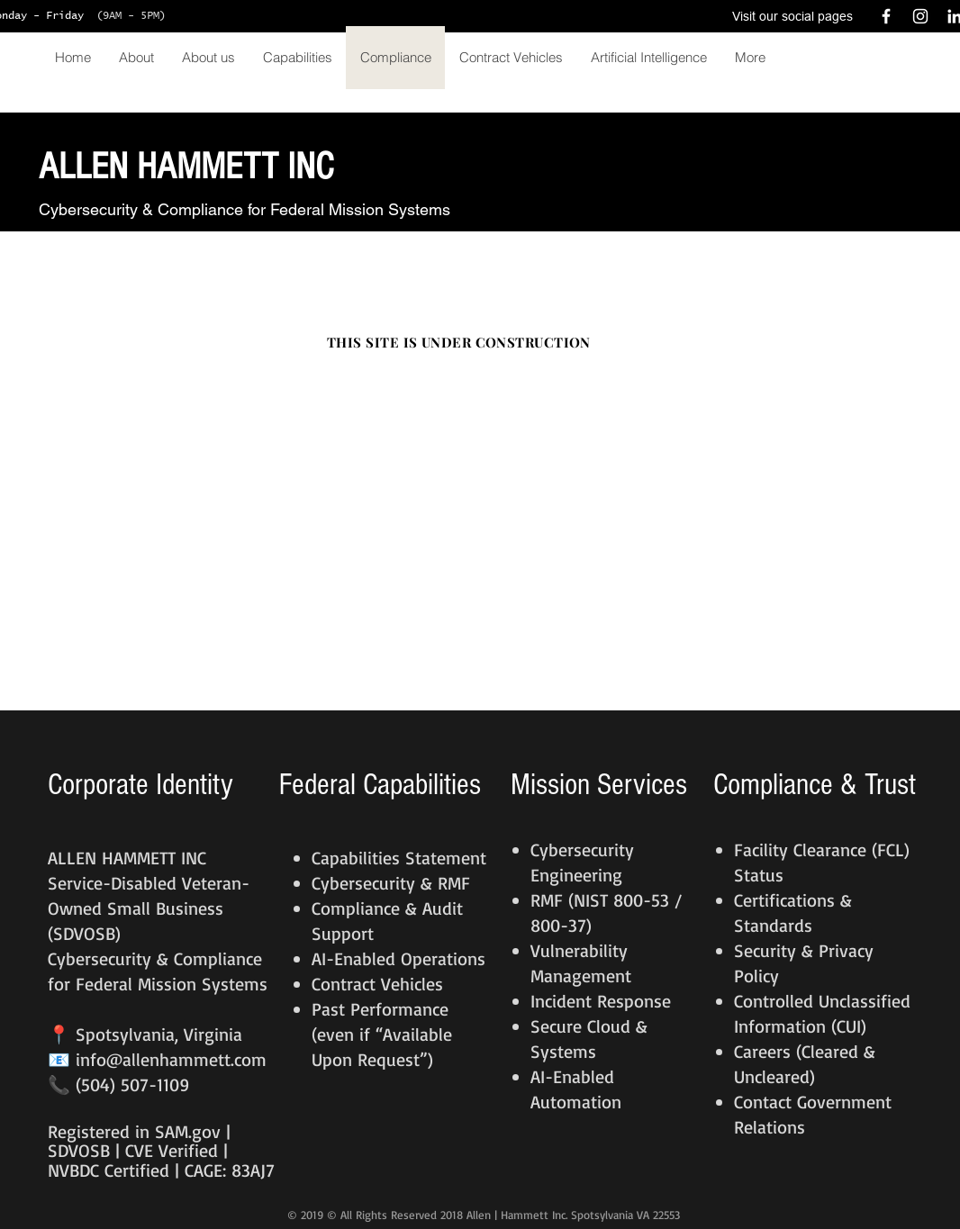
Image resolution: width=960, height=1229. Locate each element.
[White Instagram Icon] (920, 16)
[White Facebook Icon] (886, 16)
